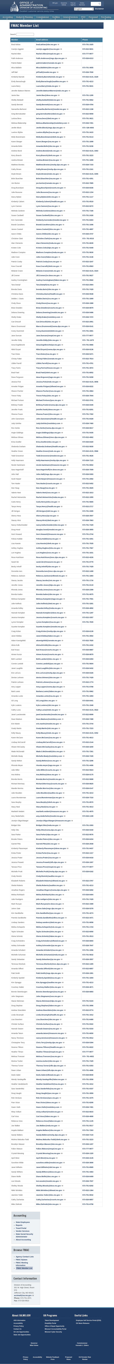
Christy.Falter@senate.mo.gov (50, 359)
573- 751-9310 (88, 238)
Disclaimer (99, 9)
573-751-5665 (87, 502)
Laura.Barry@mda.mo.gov (48, 86)
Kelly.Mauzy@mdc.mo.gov (48, 733)
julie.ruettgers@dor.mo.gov (48, 899)
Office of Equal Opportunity (54, 1326)
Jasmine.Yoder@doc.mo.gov (49, 1195)
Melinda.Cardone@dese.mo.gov (50, 211)
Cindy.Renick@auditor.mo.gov (50, 876)
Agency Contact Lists (25, 1257)
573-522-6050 (87, 932)
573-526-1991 (87, 973)
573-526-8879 (87, 308)
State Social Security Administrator (24, 1235)
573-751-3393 (87, 825)
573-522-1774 (87, 682)
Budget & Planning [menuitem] (24, 18)
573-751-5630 (87, 252)
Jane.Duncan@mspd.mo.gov (49, 336)
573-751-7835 (87, 622)
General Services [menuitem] (70, 18)
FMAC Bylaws (21, 1260)
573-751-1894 (87, 696)
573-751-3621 (87, 118)
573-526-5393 (87, 474)
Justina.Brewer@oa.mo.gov (49, 160)
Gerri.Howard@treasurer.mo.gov (51, 534)
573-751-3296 (87, 761)
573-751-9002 (87, 465)
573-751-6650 (87, 1033)
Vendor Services (22, 1231)
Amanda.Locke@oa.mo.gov (49, 696)
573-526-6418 (87, 858)
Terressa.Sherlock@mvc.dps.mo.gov (52, 964)
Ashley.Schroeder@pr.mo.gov (50, 945)
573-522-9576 (87, 835)
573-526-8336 (87, 188)
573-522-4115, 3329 (90, 77)
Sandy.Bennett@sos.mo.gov (49, 105)
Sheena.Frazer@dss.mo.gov (49, 414)
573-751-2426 (87, 215)
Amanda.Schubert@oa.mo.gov (50, 950)
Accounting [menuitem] (7, 18)
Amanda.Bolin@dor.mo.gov (49, 146)
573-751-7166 (87, 211)
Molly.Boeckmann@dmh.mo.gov (51, 137)
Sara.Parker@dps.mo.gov (48, 835)
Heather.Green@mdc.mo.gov (49, 451)
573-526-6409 (87, 1176)
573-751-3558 (87, 1079)
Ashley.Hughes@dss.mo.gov (49, 548)
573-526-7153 (87, 165)
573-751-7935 (87, 543)
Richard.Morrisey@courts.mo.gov (51, 784)
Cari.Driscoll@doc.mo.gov (48, 322)
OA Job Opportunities (21, 1332)
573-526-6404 (87, 895)
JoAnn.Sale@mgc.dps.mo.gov (50, 908)
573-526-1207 (87, 1144)
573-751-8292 (87, 1186)
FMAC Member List (24, 1268)
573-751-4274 (87, 913)
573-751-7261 (87, 751)
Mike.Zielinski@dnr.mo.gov (48, 1204)
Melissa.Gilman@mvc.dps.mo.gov (51, 437)
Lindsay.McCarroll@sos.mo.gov (50, 742)
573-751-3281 (87, 604)
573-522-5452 (87, 483)
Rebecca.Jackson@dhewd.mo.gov (51, 576)
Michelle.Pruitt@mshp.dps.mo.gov (51, 872)
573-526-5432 (87, 668)
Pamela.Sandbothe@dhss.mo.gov (51, 918)
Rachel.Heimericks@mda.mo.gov (51, 497)
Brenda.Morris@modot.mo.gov (50, 779)
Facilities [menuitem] (55, 18)
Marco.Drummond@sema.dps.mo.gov (53, 326)
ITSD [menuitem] (82, 18)
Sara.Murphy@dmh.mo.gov (48, 802)
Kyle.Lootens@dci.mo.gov (48, 705)
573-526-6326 (87, 673)
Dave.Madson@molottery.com (50, 719)
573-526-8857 (87, 1200)
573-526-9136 (87, 349)
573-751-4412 (87, 1084)
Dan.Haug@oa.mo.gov (46, 488)
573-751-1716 (87, 580)
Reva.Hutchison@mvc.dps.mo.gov (51, 557)
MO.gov (55, 3)
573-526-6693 (87, 941)
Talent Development (52, 1320)
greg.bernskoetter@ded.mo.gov (50, 114)
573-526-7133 (87, 1135)
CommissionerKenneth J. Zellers (82, 1344)
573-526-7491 (87, 1107)
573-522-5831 (87, 49)
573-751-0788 (87, 687)
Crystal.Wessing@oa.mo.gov (49, 1153)
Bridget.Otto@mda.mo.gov (48, 825)
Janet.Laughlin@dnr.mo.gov (49, 668)
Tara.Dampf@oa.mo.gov (47, 285)
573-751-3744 (87, 724)
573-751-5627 (87, 275)
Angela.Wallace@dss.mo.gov (49, 1130)
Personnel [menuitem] (92, 18)
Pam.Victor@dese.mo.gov (48, 1103)
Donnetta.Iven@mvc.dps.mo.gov (51, 571)
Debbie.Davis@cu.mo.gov (48, 299)
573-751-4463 (87, 1172)
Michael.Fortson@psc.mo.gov (50, 400)
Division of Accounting (33, 7)
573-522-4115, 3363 (90, 151)
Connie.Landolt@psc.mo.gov (49, 664)
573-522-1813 (87, 493)
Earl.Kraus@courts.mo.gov (48, 650)
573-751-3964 (87, 391)
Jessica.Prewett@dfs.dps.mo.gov (51, 862)
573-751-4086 (87, 1070)
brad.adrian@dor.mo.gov (47, 44)
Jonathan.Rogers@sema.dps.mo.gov (52, 890)
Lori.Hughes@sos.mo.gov (48, 553)
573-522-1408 (87, 571)
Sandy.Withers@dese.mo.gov (49, 1172)
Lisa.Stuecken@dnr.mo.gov (49, 1019)
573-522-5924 (87, 770)
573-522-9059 (87, 114)
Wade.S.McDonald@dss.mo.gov (50, 751)
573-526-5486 (87, 312)
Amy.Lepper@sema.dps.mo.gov (50, 687)
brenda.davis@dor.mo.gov (48, 289)
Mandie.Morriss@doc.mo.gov (49, 788)
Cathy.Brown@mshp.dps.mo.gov (51, 169)
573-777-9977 (87, 54)
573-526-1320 (87, 1153)
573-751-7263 (87, 1130)
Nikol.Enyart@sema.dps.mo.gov (50, 349)
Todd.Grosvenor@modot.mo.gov (51, 456)
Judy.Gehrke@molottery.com (49, 423)
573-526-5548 (87, 294)
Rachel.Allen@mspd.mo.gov (49, 54)
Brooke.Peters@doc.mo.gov (49, 839)
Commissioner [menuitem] (42, 18)
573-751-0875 (87, 594)
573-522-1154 (87, 192)
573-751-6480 (87, 1019)
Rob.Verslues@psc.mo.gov (48, 1098)
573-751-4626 (87, 456)
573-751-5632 (87, 955)
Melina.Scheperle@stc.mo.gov (50, 927)
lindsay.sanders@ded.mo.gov (49, 922)
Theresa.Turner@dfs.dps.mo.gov (51, 1066)
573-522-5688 (87, 779)
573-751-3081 (87, 331)
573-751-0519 (87, 202)
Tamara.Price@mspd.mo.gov (49, 867)
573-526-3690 (87, 1163)
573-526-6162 (87, 872)
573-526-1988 (87, 303)
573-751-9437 (87, 848)
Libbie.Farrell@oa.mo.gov (48, 363)
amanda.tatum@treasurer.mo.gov (51, 1033)
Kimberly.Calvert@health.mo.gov (51, 202)
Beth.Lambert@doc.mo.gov (49, 659)
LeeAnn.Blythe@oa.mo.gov (48, 132)
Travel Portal (21, 1228)
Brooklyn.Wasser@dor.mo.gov (50, 1144)
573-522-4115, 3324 (90, 271)
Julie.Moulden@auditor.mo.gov (50, 793)
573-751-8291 (87, 410)
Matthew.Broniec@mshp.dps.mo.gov (52, 165)
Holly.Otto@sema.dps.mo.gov (49, 830)
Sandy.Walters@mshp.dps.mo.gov (51, 1135)
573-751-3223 (87, 155)
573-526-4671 (87, 987)
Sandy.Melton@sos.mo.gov (48, 761)
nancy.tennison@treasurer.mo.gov (51, 1038)
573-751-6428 (87, 419)
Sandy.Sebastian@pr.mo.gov (49, 959)
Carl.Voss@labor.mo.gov (47, 1116)
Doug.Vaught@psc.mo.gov (48, 1093)
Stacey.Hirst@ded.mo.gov (48, 520)
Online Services (82, 4)
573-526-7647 (87, 945)
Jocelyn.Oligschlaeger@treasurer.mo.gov (54, 821)
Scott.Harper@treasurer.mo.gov (50, 479)
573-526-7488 (87, 719)
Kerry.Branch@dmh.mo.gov (49, 155)
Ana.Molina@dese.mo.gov (48, 775)
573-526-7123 (87, 460)
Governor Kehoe (64, 4)
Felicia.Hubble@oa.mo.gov (48, 539)
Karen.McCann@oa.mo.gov (48, 738)
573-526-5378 (87, 908)
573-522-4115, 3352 (90, 733)
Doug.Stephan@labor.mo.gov (49, 1006)
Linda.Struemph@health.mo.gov (51, 1015)
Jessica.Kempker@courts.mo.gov (51, 617)
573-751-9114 (87, 137)
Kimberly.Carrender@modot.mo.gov (52, 220)
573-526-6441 (87, 701)
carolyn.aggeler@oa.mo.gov (49, 49)
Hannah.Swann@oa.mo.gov (49, 1029)
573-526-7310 (87, 798)
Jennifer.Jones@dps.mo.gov (49, 585)
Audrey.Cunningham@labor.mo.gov (52, 280)
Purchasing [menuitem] (105, 18)
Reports (19, 1225)
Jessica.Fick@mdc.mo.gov (48, 382)
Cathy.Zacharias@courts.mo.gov (51, 1200)
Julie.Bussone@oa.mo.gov (48, 192)
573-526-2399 (87, 590)
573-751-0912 (87, 1038)
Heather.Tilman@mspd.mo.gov (50, 1052)
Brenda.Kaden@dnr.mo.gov (49, 594)
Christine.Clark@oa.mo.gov (49, 238)
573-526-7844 (87, 396)
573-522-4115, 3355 (90, 174)
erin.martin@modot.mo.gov (49, 724)
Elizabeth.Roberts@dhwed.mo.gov (51, 881)
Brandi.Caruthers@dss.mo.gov (50, 225)
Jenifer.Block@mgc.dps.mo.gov (50, 128)
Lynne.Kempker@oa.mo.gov (49, 622)
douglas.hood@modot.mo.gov (50, 530)
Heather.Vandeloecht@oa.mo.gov (51, 1084)
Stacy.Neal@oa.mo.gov (47, 807)
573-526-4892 (87, 608)
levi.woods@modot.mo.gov (48, 1181)
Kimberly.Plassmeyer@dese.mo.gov (52, 848)
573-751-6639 (87, 243)
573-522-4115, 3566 (90, 451)
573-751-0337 (87, 1089)
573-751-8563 (87, 266)
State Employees (23, 1222)
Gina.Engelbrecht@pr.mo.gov (49, 345)
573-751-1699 (87, 142)
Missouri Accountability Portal (55, 1329)
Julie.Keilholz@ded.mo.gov (48, 604)
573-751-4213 (87, 81)
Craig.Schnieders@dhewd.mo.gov (51, 941)
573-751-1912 (87, 1015)
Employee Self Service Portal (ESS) (88, 1320)
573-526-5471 (87, 354)
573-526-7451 (87, 123)
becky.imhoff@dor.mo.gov (48, 567)
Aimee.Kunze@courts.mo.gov (49, 654)
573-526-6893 (87, 992)
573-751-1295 (87, 95)
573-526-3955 (87, 530)
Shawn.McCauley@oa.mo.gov (49, 747)
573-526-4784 (87, 105)
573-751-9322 (87, 1024)
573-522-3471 (87, 918)
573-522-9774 (87, 1010)
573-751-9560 (87, 280)
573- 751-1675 (88, 340)
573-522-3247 (87, 262)
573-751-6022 (87, 1047)
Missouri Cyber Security (53, 1332)
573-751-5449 (87, 248)
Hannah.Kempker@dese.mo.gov (51, 613)
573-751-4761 (87, 363)
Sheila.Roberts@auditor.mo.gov (50, 885)
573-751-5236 (87, 146)
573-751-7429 (87, 289)
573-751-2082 (87, 479)
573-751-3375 (87, 1098)
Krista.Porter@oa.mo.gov (48, 853)
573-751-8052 (87, 373)
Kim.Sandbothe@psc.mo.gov (49, 913)
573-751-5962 (87, 691)
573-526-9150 (87, 830)
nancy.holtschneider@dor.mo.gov (51, 525)
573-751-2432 (87, 645)
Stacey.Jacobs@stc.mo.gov (49, 580)
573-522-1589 (87, 904)
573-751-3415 (87, 132)
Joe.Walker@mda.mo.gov (48, 1126)
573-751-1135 (87, 1121)
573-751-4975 (87, 811)
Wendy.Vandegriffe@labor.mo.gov (51, 1079)
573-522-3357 (87, 617)
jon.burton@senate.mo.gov (48, 183)
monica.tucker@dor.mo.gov (49, 1061)
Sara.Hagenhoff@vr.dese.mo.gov (51, 470)
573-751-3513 (87, 936)
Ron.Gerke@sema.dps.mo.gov (50, 428)
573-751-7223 (87, 728)
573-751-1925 (87, 44)
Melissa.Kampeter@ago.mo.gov (50, 599)
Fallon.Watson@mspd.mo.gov (50, 1149)
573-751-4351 (87, 179)
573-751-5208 (87, 377)
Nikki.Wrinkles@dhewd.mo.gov (50, 1190)
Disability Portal (50, 1323)
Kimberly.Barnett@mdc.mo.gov (50, 77)
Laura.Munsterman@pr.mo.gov (50, 798)
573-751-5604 (87, 664)
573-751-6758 (87, 1204)
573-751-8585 (87, 1167)
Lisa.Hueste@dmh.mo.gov (48, 543)
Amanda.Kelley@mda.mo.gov (49, 608)
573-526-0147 (87, 788)
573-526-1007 (87, 862)
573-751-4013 (87, 738)
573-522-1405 (87, 964)
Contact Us (17, 1329)
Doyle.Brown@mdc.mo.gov (48, 174)
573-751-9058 (87, 922)
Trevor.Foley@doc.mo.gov (48, 396)
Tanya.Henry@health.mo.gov (49, 506)
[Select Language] (84, 8)
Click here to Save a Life (66, 1346)
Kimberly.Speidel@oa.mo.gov (49, 978)
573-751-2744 (87, 534)
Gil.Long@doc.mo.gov (46, 701)
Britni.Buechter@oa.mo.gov (49, 179)
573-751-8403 (87, 220)
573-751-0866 (87, 345)
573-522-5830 (87, 447)
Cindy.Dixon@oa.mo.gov (47, 303)
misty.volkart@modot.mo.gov (49, 1112)
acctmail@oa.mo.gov (24, 1295)
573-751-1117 (87, 197)
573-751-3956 (87, 1006)
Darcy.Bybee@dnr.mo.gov (48, 197)
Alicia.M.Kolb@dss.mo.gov (48, 645)
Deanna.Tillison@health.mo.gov (50, 1047)
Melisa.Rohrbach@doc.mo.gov (50, 895)
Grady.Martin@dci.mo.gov (48, 728)
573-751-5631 (87, 86)
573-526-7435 (87, 756)
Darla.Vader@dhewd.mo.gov (49, 1075)
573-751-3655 (87, 68)
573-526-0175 (87, 775)
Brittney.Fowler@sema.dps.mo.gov (52, 405)
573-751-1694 (87, 978)
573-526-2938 (87, 844)
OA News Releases (83, 1323)
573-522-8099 (87, 714)
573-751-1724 (87, 927)
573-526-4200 (87, 747)
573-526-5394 (87, 1043)
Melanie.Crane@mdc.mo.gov (49, 271)
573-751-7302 (87, 414)
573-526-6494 (87, 659)
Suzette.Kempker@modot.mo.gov (51, 627)
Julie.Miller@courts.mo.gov (49, 770)
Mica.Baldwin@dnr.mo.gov (48, 68)
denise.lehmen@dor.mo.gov (49, 678)
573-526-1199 (87, 816)
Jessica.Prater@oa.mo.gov (48, 858)
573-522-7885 (87, 183)
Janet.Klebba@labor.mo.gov (49, 636)
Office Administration (31, 3)
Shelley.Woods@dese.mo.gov (49, 1186)
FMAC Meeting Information (22, 1264)
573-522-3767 (87, 881)
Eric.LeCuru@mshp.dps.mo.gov (50, 673)
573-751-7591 (87, 599)
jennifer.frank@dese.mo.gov (49, 410)
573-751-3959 (87, 1093)
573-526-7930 (87, 72)
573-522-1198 (87, 109)
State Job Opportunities (22, 1335)
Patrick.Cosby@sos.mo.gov (49, 262)
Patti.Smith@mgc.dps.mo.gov (49, 973)
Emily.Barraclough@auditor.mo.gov (52, 81)
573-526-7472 (87, 317)
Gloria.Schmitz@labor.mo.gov (50, 936)
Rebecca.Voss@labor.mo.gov (49, 1121)
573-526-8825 (87, 784)
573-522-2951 (87, 322)
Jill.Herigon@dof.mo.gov (47, 511)
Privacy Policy (19, 1326)
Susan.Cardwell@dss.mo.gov (49, 215)
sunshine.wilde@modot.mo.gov (50, 1163)
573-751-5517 (87, 1126)
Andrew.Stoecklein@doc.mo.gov (51, 1010)
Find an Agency (73, 4)
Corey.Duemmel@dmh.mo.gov (50, 331)
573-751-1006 (87, 225)
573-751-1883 (87, 576)
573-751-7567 (87, 548)
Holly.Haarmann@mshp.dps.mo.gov (52, 460)
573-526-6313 (87, 58)
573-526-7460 (87, 423)
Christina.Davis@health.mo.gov (50, 294)
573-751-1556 (87, 950)
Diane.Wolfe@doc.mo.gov (48, 1176)
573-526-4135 (87, 1158)
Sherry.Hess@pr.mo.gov (47, 516)
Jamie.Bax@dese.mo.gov (48, 95)
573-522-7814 (87, 359)
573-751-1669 (87, 299)
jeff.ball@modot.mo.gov (47, 72)
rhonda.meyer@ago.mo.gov (49, 765)
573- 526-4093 (88, 128)
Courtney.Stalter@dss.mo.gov (50, 987)
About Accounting (23, 1240)
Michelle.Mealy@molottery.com (50, 756)
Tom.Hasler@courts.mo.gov (49, 483)
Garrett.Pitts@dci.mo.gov (48, 844)
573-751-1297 (87, 613)
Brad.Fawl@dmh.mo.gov (47, 373)
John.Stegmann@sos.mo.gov (49, 996)
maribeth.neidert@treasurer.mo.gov (52, 811)
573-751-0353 (87, 1066)
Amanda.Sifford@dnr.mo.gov (49, 969)
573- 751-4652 (88, 1056)
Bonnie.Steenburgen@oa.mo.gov (51, 992)
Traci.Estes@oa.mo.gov (47, 354)
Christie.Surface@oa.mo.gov (49, 1024)
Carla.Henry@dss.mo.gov (48, 502)
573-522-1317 (87, 853)
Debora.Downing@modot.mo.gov (51, 312)
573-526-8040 (87, 1075)
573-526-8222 (87, 386)
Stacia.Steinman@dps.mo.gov (50, 1001)
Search (13, 34)
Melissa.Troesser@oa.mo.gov (49, 1056)
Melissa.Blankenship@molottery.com (53, 123)
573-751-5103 (87, 1001)
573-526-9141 (87, 326)
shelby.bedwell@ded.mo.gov (49, 100)
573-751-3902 (87, 636)
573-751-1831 (87, 553)
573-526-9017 (87, 428)
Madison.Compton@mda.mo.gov (51, 252)
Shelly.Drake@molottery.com (49, 317)
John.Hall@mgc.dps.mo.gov (49, 474)
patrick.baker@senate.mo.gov (50, 63)
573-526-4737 (87, 234)
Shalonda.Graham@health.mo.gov (51, 447)
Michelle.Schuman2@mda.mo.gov (51, 955)
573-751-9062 (87, 100)
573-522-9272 (87, 206)
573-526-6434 (87, 839)
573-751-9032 (87, 1195)
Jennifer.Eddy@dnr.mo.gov (48, 340)
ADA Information (19, 1320)
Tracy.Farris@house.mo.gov (49, 368)
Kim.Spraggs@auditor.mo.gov (50, 982)
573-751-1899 (87, 160)
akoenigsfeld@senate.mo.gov (49, 641)
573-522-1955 (87, 497)
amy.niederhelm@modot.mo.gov (51, 816)
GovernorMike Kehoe (34, 1344)
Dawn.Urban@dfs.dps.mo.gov (50, 1070)
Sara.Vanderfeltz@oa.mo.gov (49, 1089)
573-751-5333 (87, 1029)
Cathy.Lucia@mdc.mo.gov (48, 710)
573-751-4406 (87, 765)
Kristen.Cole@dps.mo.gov (48, 248)
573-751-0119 (87, 585)
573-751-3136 (87, 257)
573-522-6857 (87, 969)
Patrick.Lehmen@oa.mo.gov (49, 682)
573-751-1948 (87, 705)
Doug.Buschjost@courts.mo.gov (51, 188)
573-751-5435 (87, 433)
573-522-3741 (87, 400)
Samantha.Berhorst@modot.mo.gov (52, 109)
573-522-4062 (87, 437)
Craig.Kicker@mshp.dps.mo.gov (51, 631)
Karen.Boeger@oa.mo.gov (48, 142)
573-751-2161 (87, 169)
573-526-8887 (87, 650)
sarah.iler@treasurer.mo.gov (49, 562)
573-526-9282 (87, 890)
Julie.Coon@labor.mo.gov (48, 257)
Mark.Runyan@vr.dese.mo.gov (50, 904)
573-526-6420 (87, 442)
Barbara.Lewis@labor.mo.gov (49, 691)
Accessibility (18, 1323)
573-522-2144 (87, 742)
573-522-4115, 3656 (90, 382)
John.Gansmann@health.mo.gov (51, 419)
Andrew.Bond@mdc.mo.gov (49, 151)
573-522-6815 (87, 1112)
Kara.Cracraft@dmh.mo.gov (49, 266)
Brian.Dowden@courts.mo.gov (50, 308)
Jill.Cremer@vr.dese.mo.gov (49, 275)
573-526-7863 (87, 520)
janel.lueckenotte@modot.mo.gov (51, 714)
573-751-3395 (87, 511)
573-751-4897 (87, 229)
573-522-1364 (87, 1190)
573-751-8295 (87, 1103)
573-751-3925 (87, 488)
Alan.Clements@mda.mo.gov (49, 243)
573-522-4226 (87, 557)
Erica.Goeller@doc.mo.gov (48, 442)
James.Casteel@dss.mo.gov (49, 229)
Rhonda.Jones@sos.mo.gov (49, 590)
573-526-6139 (87, 631)
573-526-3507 (87, 516)
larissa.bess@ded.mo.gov (48, 118)
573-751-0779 (87, 562)
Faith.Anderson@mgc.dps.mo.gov (51, 58)
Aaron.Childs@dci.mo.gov (48, 234)
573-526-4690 (87, 1116)
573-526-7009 (87, 470)
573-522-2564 (87, 285)
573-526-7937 (87, 1181)
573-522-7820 (87, 641)
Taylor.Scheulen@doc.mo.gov (50, 932)
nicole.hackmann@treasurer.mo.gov (52, 465)
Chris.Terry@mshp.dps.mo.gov (50, 1043)
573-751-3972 (87, 368)
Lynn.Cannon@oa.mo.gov (48, 206)
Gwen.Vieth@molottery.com (49, 1107)
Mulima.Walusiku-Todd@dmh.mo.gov (53, 1139)
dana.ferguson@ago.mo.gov (49, 377)
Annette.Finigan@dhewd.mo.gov (51, 386)
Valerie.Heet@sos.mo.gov (48, 493)
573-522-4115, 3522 (90, 710)
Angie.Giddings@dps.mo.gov (49, 433)
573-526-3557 (87, 959)
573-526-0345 (87, 405)
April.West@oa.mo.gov (47, 1158)
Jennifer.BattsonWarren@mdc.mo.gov (53, 91)
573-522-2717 (87, 506)
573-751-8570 (87, 802)
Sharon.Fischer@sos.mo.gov (49, 391)
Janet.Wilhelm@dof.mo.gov (49, 1167)
